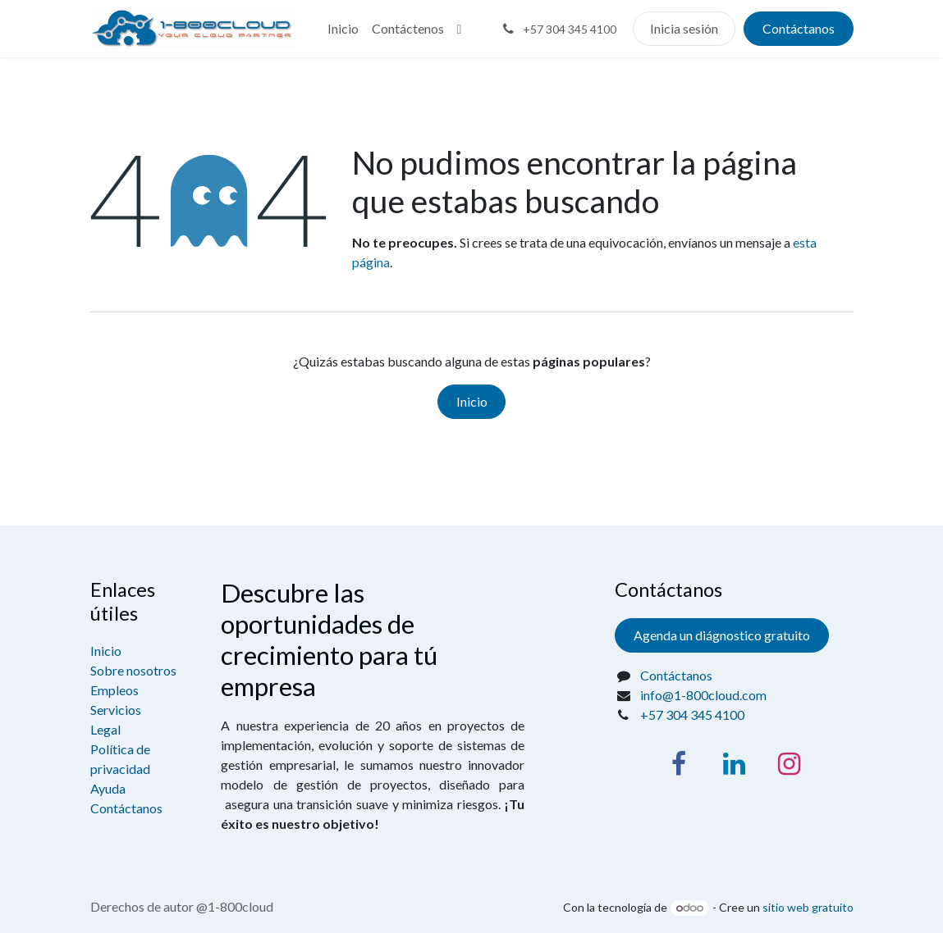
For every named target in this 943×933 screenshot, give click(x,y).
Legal (105, 729)
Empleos (114, 690)
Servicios (115, 709)
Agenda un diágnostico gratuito (722, 635)
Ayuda (108, 788)
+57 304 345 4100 (692, 714)
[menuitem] (343, 28)
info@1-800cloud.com (703, 695)
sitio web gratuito (808, 907)
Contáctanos (798, 28)
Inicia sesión (684, 28)
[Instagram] (788, 764)
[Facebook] (678, 764)
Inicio (472, 401)
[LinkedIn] (733, 764)
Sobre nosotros (133, 670)
